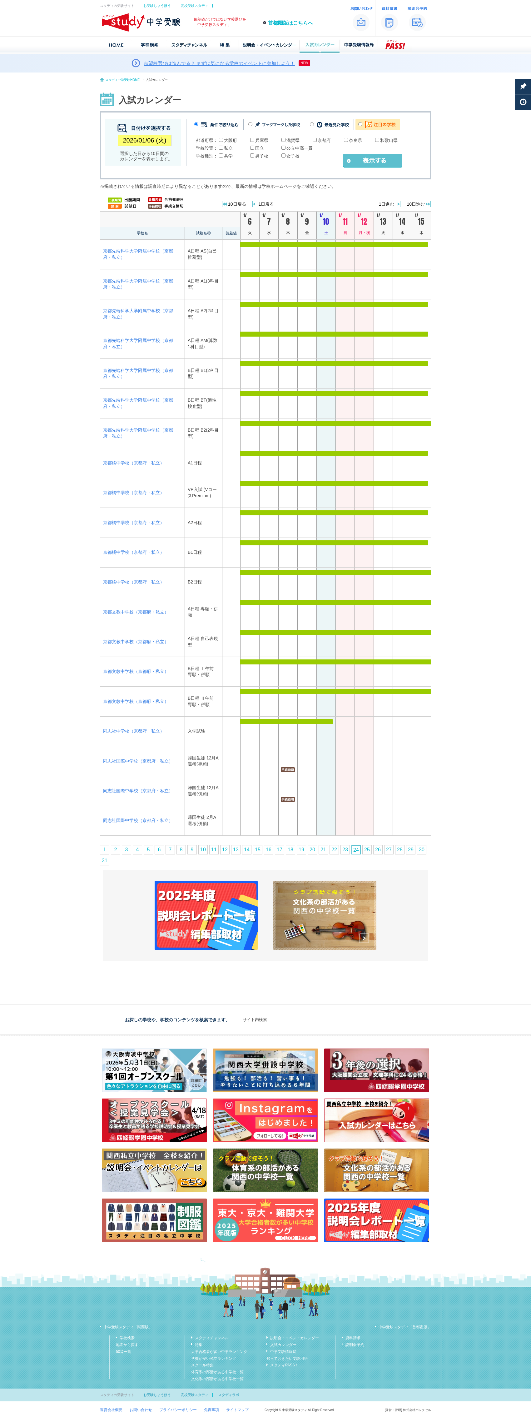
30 (421, 849)
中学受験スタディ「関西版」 (128, 1327)
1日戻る (266, 204)
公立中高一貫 (299, 148)
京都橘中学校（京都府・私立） (133, 462)
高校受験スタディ (194, 6)
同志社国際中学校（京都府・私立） (138, 761)
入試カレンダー (283, 1345)
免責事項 (211, 1410)
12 (225, 849)
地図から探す (127, 1345)
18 (290, 849)
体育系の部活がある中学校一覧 (217, 1372)
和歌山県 (389, 140)
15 (258, 849)
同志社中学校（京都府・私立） (133, 731)
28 (400, 849)
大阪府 (230, 140)
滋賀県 (293, 140)
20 (312, 849)
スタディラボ (228, 1395)
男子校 (261, 155)
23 (345, 849)
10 (203, 849)
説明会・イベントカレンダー (294, 1338)
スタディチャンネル (212, 1338)
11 (214, 849)
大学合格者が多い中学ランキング (219, 1351)
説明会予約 (354, 1345)
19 (301, 849)
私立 (228, 148)
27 (389, 849)
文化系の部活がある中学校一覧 (217, 1379)
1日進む (387, 204)
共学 (228, 155)
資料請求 (352, 1338)
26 (378, 849)
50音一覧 (123, 1351)
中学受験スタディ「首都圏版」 (405, 1327)
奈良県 (355, 140)
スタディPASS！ (284, 1365)
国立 (259, 148)
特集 (198, 1345)
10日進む (416, 204)
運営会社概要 (111, 1410)
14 (247, 849)
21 (323, 849)
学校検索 (127, 1338)
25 (367, 849)
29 (411, 849)
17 (279, 849)
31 (104, 860)
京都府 (324, 140)
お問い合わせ (141, 1410)
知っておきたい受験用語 (287, 1358)
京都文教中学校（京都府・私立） (136, 611)
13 (236, 849)
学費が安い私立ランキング (213, 1358)
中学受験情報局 (283, 1351)
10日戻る (237, 204)
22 (334, 849)
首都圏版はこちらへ (290, 23)
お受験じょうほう (157, 6)
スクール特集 (202, 1365)
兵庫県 (261, 140)
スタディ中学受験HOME (122, 80)
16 (268, 849)
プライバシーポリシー (178, 1410)
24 (356, 850)
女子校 (293, 155)
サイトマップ (237, 1410)
